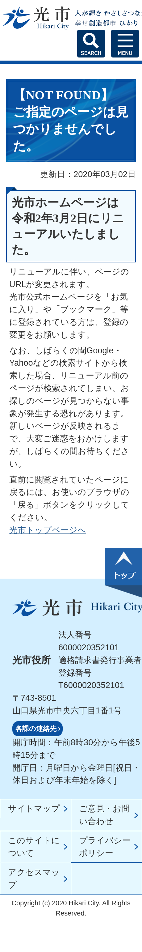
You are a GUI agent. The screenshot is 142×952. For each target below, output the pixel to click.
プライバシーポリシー (105, 846)
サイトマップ (34, 808)
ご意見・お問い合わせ (104, 815)
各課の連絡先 (35, 729)
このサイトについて (34, 846)
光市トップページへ (47, 530)
